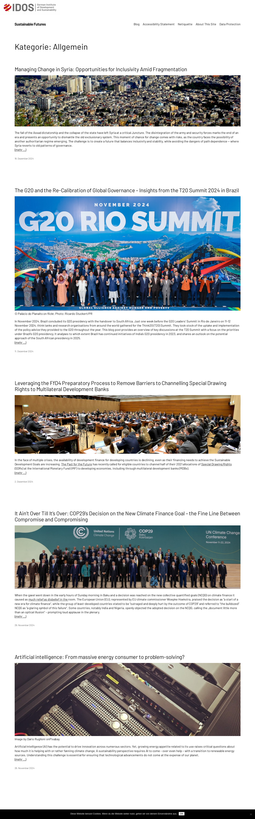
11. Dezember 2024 (24, 351)
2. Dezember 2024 (24, 481)
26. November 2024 (25, 768)
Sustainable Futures (30, 24)
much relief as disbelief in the (48, 599)
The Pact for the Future (76, 464)
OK (181, 813)
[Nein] (250, 814)
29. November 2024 (25, 625)
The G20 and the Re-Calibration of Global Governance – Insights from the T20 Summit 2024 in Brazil (127, 190)
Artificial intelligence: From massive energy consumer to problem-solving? (100, 657)
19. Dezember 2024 (24, 158)
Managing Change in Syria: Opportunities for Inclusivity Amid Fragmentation (101, 69)
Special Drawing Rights (216, 464)
